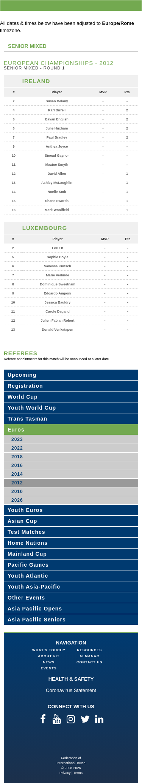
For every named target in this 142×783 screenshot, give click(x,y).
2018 (17, 456)
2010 (17, 491)
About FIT (48, 656)
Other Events (26, 598)
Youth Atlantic (28, 576)
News (49, 662)
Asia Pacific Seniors (37, 620)
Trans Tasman (27, 419)
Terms (78, 773)
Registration (25, 386)
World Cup (23, 397)
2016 (17, 465)
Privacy (65, 773)
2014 (17, 474)
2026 (17, 500)
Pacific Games (28, 565)
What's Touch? (48, 650)
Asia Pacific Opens (35, 609)
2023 (17, 439)
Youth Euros (25, 510)
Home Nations (28, 543)
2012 (17, 483)
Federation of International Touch (71, 743)
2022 (17, 448)
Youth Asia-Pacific (34, 587)
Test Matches (26, 532)
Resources (89, 650)
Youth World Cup (32, 408)
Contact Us (89, 662)
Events (49, 668)
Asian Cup (22, 521)
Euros (16, 430)
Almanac (90, 656)
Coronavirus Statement (71, 690)
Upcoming (22, 375)
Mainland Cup (27, 554)
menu (135, 5)
